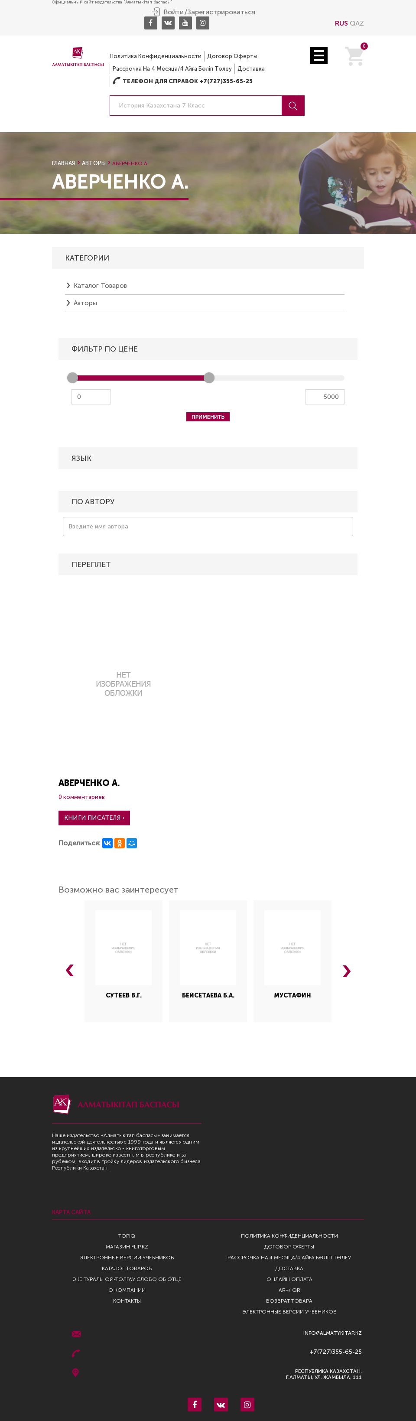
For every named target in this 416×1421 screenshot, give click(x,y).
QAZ (357, 23)
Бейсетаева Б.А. (208, 995)
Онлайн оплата (289, 1279)
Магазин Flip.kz (127, 1247)
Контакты (127, 1301)
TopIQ (126, 1236)
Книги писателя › (94, 817)
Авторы (94, 163)
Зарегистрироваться (221, 12)
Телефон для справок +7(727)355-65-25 (183, 81)
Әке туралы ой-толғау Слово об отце (127, 1279)
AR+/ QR (289, 1290)
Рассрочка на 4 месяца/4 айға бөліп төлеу (172, 68)
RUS (341, 23)
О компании (127, 1290)
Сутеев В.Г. (124, 995)
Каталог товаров (100, 286)
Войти (174, 12)
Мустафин (292, 995)
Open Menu (319, 55)
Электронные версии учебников (127, 1258)
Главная (63, 163)
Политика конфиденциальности (156, 56)
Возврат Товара (289, 1301)
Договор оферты (232, 56)
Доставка (251, 68)
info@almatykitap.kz (332, 1333)
